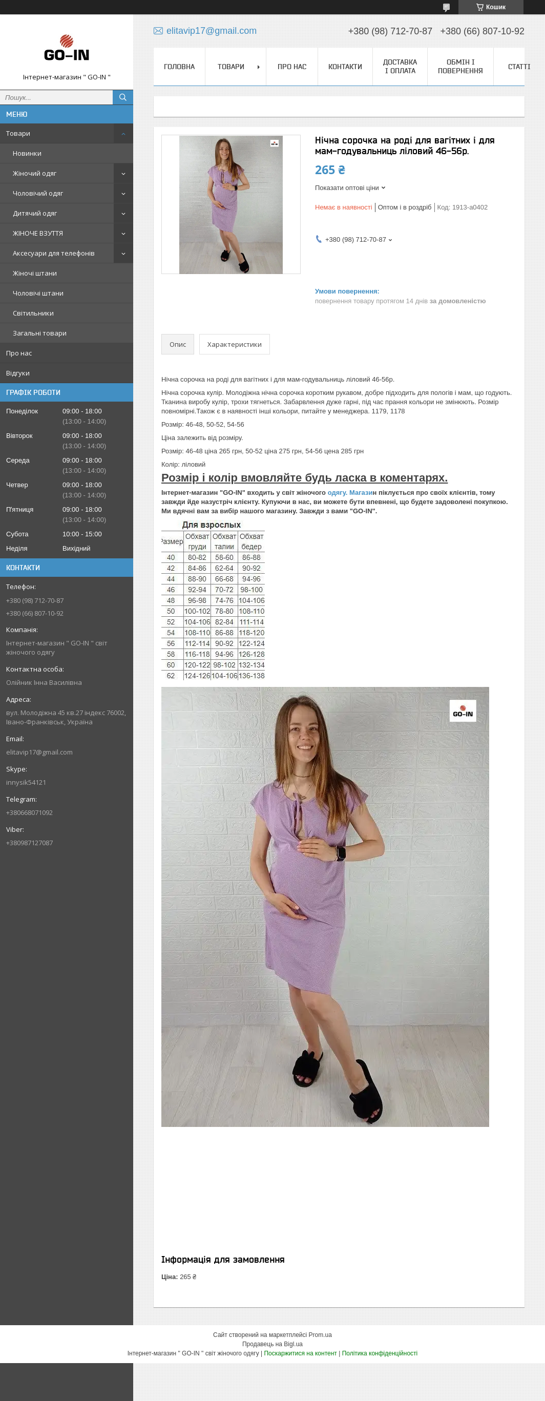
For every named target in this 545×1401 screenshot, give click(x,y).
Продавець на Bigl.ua (272, 1344)
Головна (179, 66)
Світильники (33, 313)
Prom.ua (320, 1335)
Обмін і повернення (460, 66)
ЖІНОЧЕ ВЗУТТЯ (38, 233)
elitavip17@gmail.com (39, 752)
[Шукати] (123, 97)
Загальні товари (40, 333)
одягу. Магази (349, 492)
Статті (519, 66)
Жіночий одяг (34, 173)
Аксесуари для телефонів (54, 253)
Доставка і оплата (400, 66)
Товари (18, 133)
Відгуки (18, 373)
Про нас (19, 353)
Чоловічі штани (38, 293)
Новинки (27, 153)
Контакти (345, 66)
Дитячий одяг (35, 213)
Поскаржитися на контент (300, 1353)
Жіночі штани (35, 273)
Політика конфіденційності (380, 1353)
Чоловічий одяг (38, 193)
